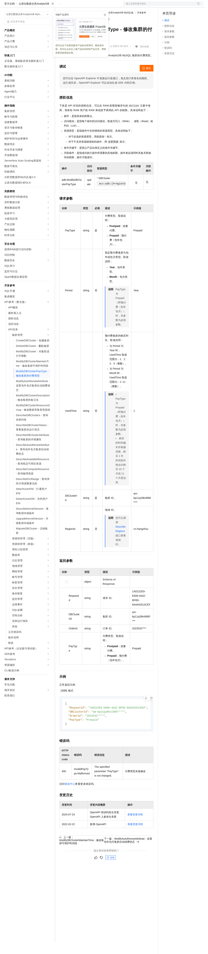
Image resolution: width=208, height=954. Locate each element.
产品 (47, 5)
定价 (79, 5)
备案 (166, 6)
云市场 (89, 5)
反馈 (110, 870)
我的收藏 (144, 58)
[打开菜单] (6, 6)
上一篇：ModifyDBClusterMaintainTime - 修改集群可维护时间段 (81, 853)
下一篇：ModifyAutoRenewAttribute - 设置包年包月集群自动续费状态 (128, 853)
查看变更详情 (135, 827)
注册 (184, 6)
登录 (197, 6)
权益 (70, 5)
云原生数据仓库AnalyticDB (34, 15)
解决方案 (59, 5)
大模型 (37, 5)
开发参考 (141, 24)
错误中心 (70, 796)
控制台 (175, 6)
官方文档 (9, 15)
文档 (159, 6)
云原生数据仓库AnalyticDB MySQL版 (115, 24)
